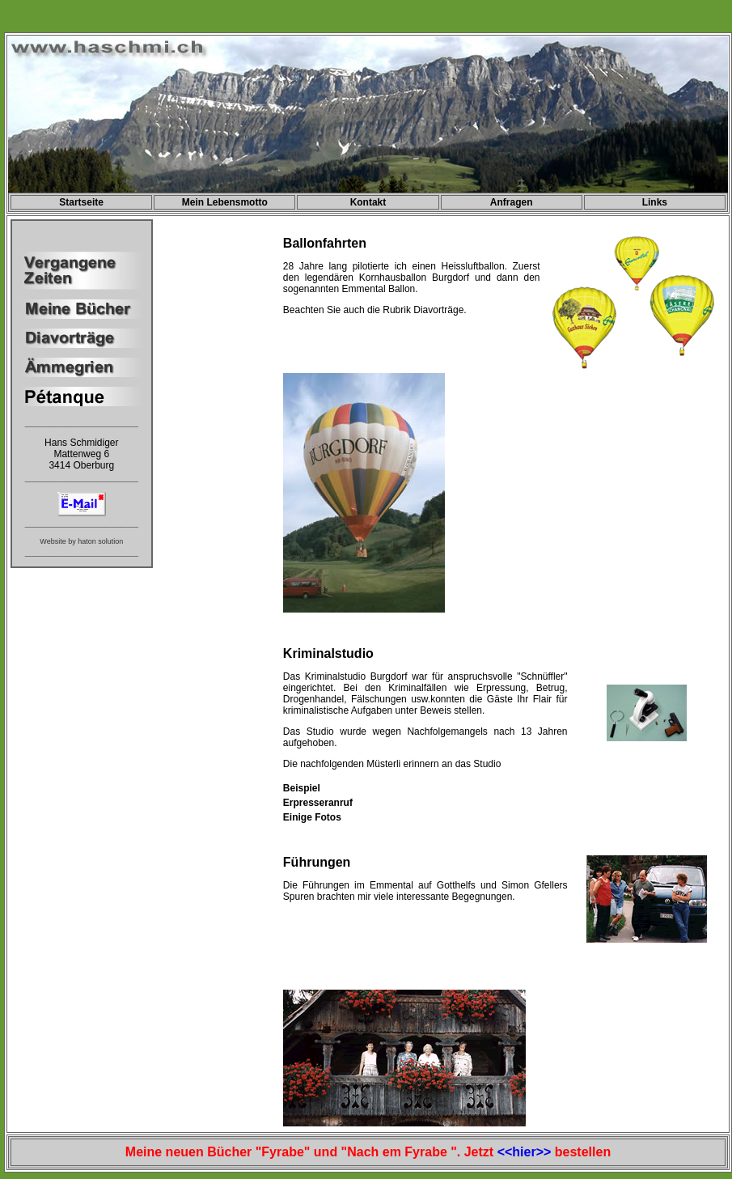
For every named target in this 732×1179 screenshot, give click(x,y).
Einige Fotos (312, 817)
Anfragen (511, 202)
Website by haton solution (81, 541)
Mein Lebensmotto (225, 202)
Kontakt (368, 202)
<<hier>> (524, 1152)
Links (654, 202)
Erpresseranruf (318, 802)
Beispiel (301, 788)
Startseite (81, 202)
